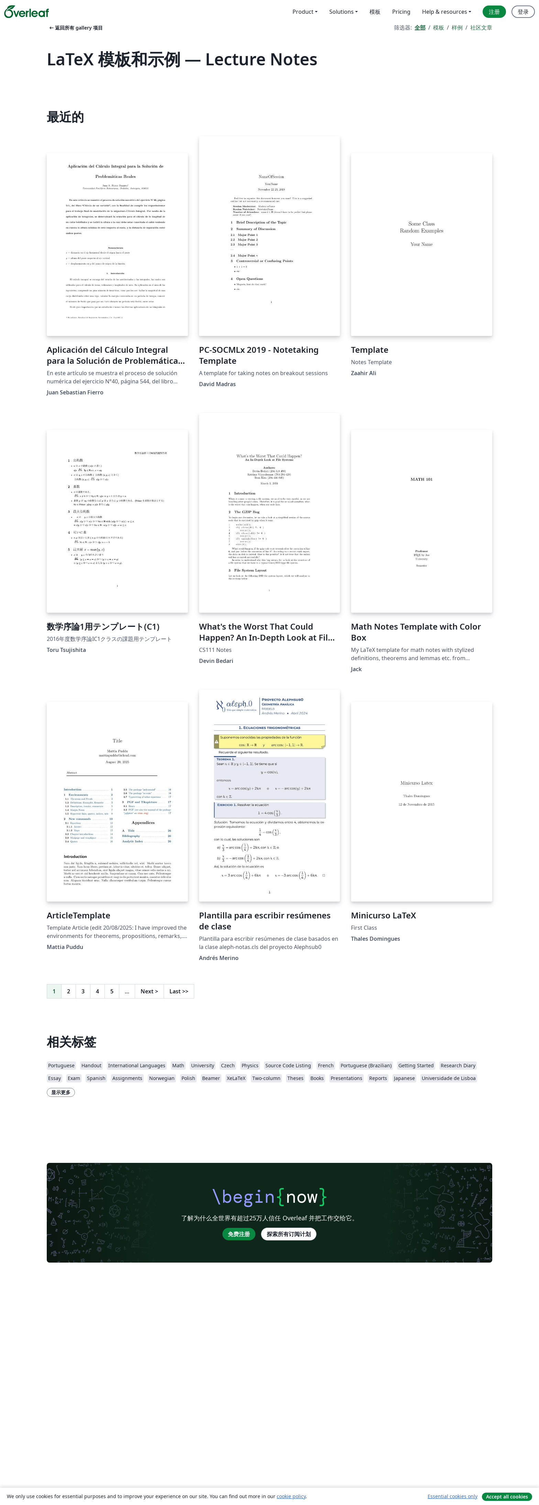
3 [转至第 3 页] (83, 991)
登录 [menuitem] (523, 11)
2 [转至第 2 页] (68, 991)
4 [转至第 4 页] (97, 991)
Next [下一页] (149, 991)
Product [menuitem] (303, 11)
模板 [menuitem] (375, 11)
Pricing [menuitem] (401, 11)
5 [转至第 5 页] (111, 991)
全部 (420, 27)
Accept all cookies (507, 1496)
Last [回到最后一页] (178, 991)
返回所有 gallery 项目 (75, 27)
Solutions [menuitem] (341, 11)
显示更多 (60, 1092)
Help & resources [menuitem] (444, 11)
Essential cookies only (452, 1496)
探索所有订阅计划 (289, 1234)
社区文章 (481, 27)
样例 (457, 27)
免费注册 (239, 1234)
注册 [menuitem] (494, 11)
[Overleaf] (26, 11)
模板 (438, 27)
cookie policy (291, 1496)
